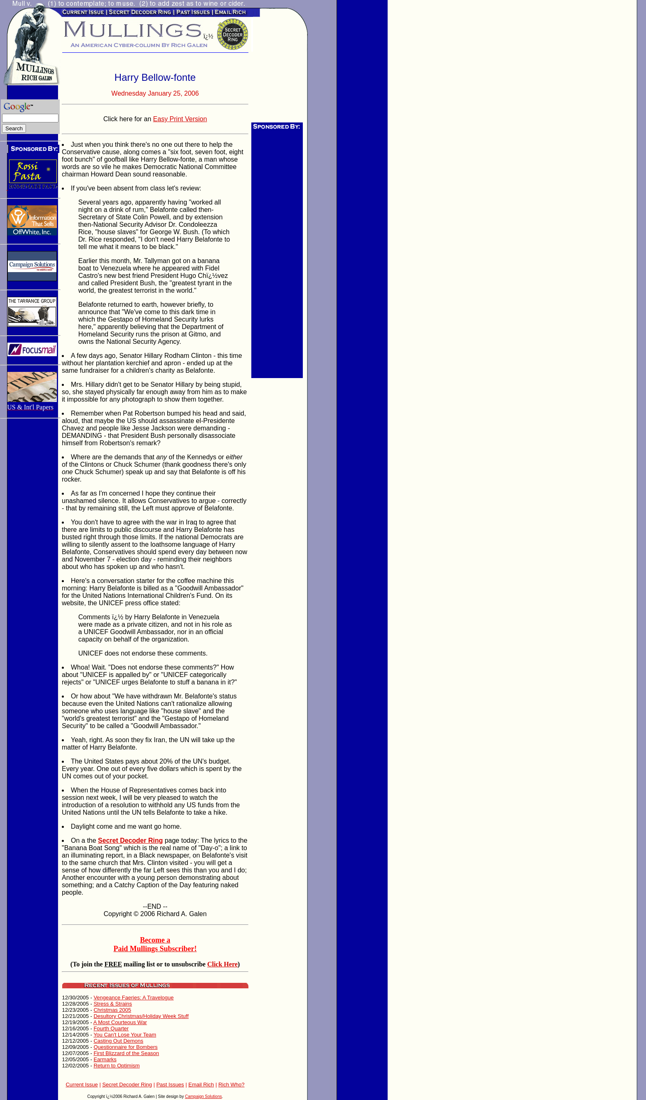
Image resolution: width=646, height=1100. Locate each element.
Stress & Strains (113, 1004)
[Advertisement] (276, 254)
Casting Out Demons (118, 1041)
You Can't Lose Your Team (125, 1035)
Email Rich (201, 1084)
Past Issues (170, 1084)
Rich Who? (231, 1084)
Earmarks (105, 1059)
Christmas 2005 (112, 1010)
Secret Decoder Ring (127, 1084)
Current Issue (82, 1084)
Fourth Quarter (111, 1028)
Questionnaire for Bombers (125, 1047)
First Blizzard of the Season (126, 1053)
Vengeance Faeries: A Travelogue (133, 997)
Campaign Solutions (203, 1096)
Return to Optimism (117, 1065)
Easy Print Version (180, 118)
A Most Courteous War (120, 1022)
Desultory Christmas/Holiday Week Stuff (141, 1016)
